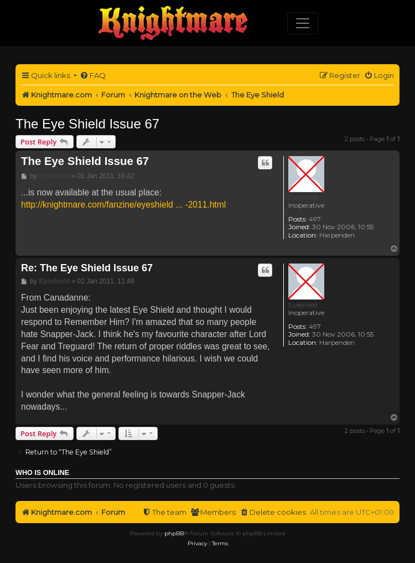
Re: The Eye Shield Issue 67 (87, 267)
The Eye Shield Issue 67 (87, 123)
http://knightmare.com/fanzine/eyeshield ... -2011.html (123, 204)
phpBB (174, 533)
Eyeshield (303, 197)
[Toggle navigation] (302, 23)
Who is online (42, 473)
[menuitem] (93, 76)
